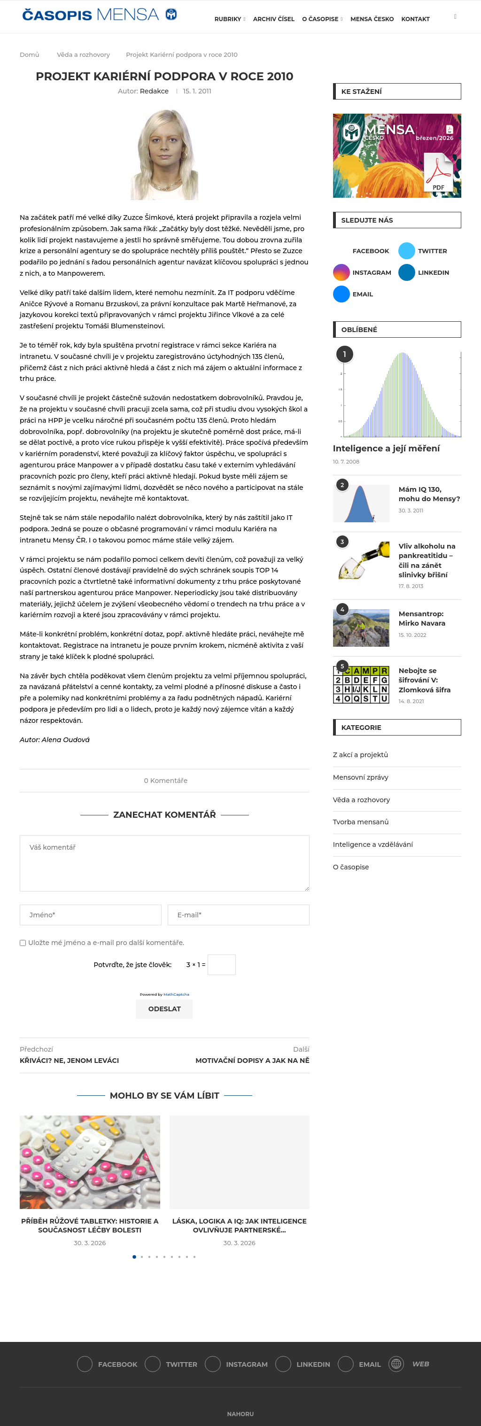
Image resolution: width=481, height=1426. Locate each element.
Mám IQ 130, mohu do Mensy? (428, 494)
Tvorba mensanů (361, 819)
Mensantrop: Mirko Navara (421, 617)
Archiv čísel (274, 19)
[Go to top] (240, 1414)
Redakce (154, 91)
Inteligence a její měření (386, 448)
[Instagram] (364, 272)
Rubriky (228, 19)
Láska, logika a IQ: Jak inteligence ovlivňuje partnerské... (239, 1226)
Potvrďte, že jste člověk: (132, 965)
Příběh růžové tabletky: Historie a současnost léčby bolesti (89, 1226)
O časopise (320, 19)
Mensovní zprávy (360, 775)
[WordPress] (398, 1364)
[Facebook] (364, 250)
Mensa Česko (372, 19)
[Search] (456, 59)
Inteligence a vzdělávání (373, 842)
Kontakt (416, 19)
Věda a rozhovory (361, 797)
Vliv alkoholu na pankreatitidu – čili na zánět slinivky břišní (426, 560)
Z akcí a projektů (360, 752)
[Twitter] (429, 250)
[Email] (364, 294)
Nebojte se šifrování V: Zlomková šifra (424, 678)
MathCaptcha (176, 994)
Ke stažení (361, 91)
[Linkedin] (429, 272)
